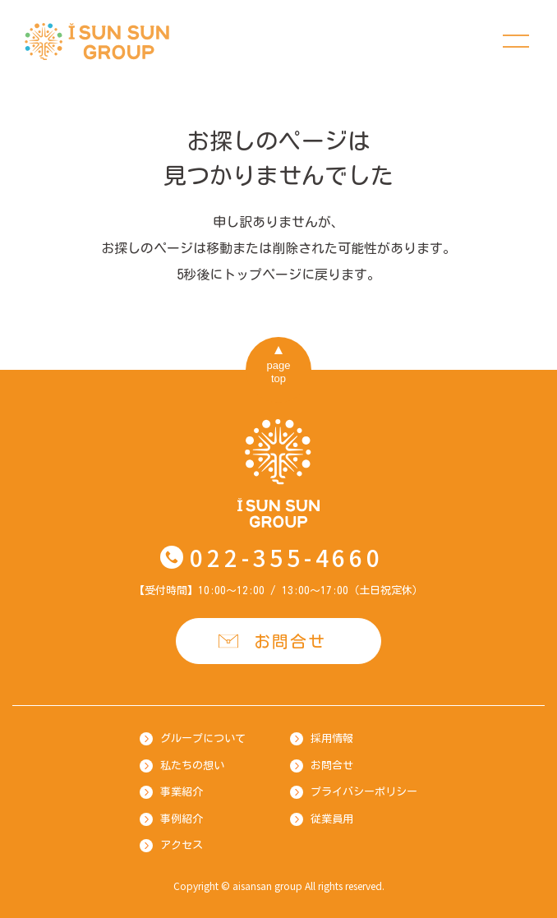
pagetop (279, 372)
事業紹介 (181, 792)
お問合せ (290, 641)
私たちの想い (192, 765)
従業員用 (332, 819)
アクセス (181, 845)
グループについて (203, 738)
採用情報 (332, 738)
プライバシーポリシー (364, 792)
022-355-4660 (286, 557)
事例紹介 (181, 819)
